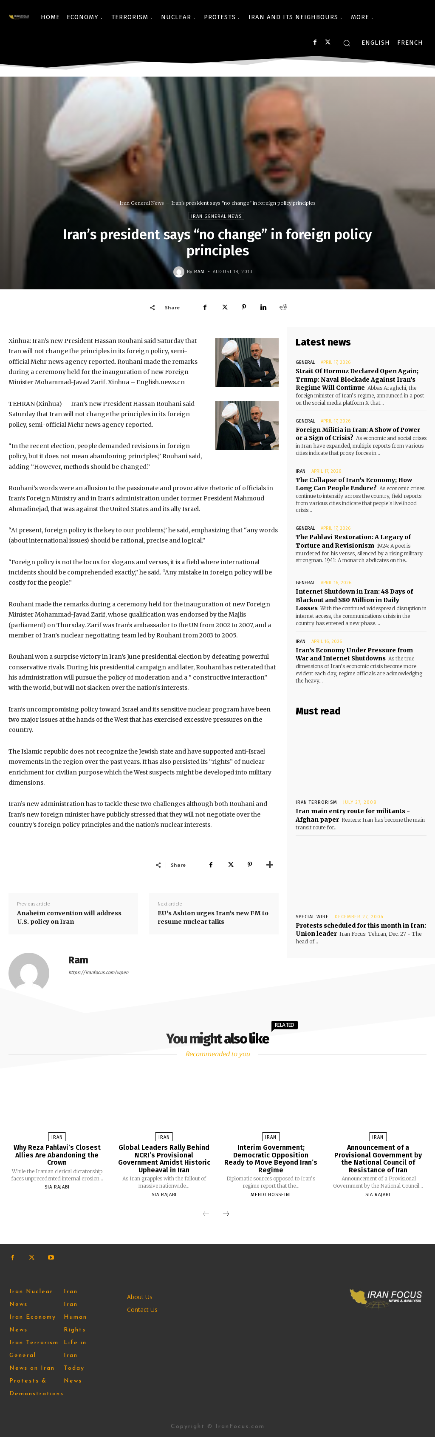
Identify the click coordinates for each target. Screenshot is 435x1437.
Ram (199, 271)
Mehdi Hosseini (271, 1194)
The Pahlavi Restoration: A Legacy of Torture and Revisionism (353, 541)
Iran (300, 471)
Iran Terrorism (316, 802)
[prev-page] (206, 1214)
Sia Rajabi (57, 1187)
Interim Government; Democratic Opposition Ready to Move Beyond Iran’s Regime (270, 1158)
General (305, 362)
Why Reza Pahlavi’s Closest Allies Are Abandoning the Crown (57, 1154)
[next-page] (226, 1214)
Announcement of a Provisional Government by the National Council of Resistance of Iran (378, 1158)
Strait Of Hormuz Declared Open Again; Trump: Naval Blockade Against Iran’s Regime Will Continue (357, 379)
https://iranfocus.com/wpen (98, 972)
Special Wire (312, 916)
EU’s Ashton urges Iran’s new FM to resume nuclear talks (213, 917)
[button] (346, 42)
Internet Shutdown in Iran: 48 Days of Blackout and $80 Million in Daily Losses (354, 600)
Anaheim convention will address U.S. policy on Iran (69, 917)
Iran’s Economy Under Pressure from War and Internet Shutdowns (361, 654)
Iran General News (142, 203)
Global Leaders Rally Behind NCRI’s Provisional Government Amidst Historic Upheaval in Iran (164, 1158)
